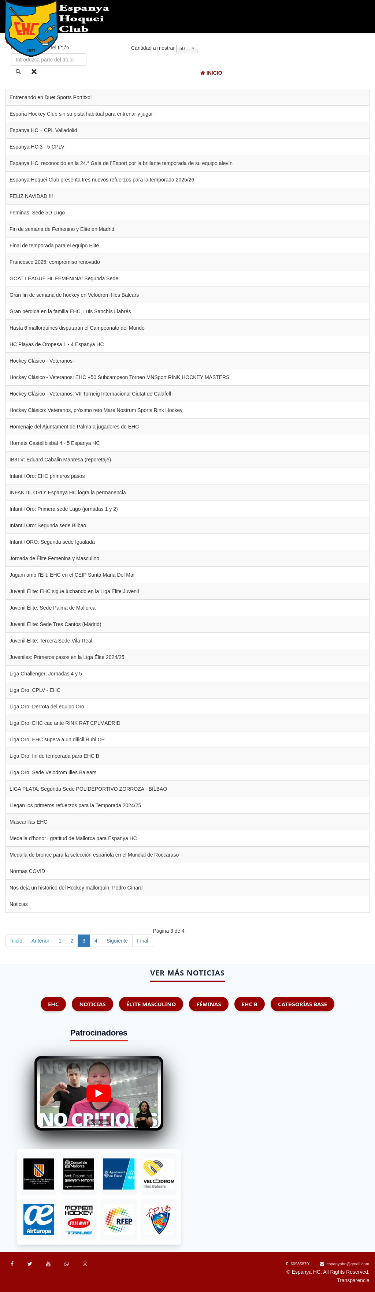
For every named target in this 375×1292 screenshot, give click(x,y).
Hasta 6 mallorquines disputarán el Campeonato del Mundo (77, 328)
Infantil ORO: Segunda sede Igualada (52, 542)
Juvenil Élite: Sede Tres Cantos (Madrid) (55, 624)
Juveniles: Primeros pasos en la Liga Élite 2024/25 (67, 657)
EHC (232, 73)
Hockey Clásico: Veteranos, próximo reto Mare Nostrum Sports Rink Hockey (96, 410)
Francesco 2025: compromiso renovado (55, 262)
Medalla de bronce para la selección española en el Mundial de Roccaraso (94, 855)
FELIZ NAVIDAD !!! (31, 196)
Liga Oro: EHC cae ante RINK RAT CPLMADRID (65, 723)
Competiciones (301, 73)
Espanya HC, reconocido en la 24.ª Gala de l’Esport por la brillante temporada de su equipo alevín (121, 163)
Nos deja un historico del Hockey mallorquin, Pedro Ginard (76, 888)
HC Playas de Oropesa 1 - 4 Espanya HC (57, 344)
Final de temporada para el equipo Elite (54, 245)
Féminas (208, 1004)
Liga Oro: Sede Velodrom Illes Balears (53, 772)
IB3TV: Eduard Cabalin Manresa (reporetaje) (60, 460)
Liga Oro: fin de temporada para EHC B (54, 756)
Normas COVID (27, 871)
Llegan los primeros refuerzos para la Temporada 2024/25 (75, 805)
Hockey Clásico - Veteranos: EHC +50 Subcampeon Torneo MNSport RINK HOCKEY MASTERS (120, 377)
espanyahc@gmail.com (348, 1264)
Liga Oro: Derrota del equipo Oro (47, 706)
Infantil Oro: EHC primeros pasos (47, 476)
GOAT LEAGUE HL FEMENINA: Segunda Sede (64, 278)
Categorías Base (302, 1004)
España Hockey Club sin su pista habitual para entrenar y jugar (81, 114)
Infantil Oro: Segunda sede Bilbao (48, 525)
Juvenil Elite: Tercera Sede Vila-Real (51, 641)
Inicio (211, 73)
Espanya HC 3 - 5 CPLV (37, 147)
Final (142, 941)
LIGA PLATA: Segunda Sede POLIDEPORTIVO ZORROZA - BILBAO (88, 789)
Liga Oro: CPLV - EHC (35, 690)
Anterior (40, 941)
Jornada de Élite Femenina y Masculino (54, 558)
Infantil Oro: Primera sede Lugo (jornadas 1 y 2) (64, 509)
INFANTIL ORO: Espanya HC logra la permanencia (68, 492)
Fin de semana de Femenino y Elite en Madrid (62, 229)
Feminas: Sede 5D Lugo (37, 213)
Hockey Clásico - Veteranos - (43, 361)
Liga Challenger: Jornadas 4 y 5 (46, 674)
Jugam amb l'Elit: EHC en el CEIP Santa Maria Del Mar (72, 575)
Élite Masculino (151, 1004)
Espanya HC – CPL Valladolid (43, 130)
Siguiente (117, 941)
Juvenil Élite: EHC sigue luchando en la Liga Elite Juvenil (74, 591)
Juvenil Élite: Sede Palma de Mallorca (53, 608)
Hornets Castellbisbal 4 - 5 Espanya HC (55, 443)
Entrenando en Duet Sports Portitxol (51, 97)
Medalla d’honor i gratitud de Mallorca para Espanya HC (73, 838)
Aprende (345, 73)
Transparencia (353, 1280)
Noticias (258, 73)
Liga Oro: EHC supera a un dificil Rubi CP (57, 739)
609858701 (300, 1264)
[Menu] (368, 73)
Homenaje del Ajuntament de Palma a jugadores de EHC (74, 427)
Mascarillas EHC (28, 822)
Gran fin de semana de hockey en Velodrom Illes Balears (74, 295)
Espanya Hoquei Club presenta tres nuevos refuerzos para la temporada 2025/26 (102, 180)
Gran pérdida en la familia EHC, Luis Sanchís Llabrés (70, 311)
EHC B (249, 1004)
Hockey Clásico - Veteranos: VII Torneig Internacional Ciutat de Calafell (90, 394)
